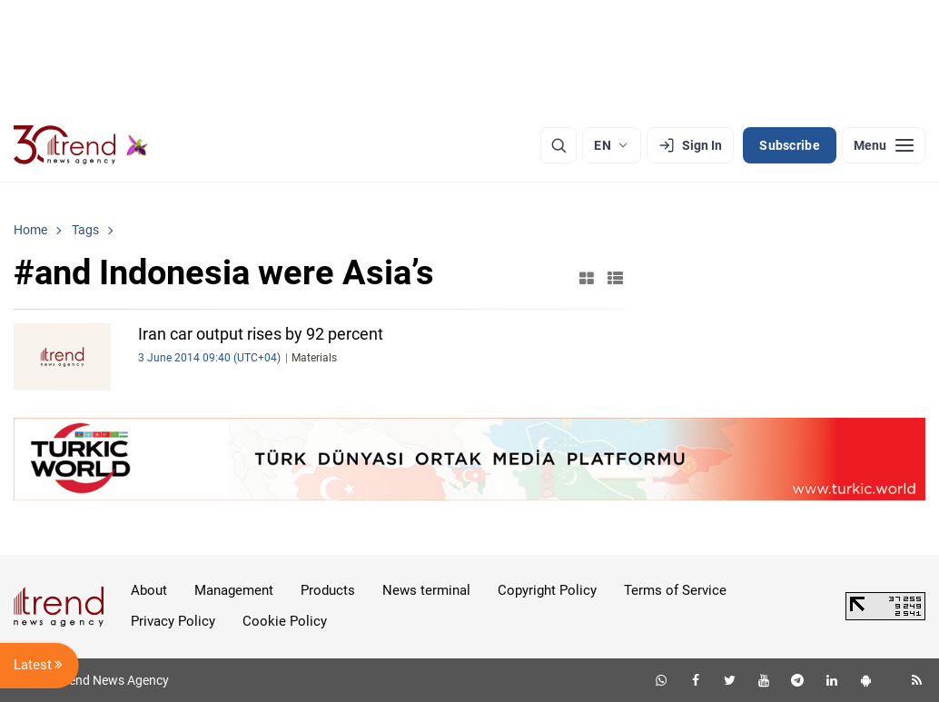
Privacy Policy (173, 621)
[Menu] (883, 145)
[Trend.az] (81, 145)
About (149, 590)
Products (328, 590)
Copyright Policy (547, 590)
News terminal (426, 590)
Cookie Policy (284, 621)
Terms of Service (675, 590)
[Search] (558, 145)
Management (233, 590)
